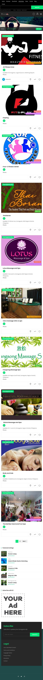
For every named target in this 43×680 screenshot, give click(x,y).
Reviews (8, 1)
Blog (35, 1)
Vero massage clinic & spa (12, 321)
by (8, 10)
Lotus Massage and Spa (11, 268)
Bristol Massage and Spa (12, 422)
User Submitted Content (10, 647)
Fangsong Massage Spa (12, 370)
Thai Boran (7, 216)
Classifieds (14, 1)
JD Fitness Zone (8, 67)
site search (2, 10)
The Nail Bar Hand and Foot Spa (14, 524)
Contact (5, 661)
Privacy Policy (7, 655)
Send (34, 634)
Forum (3, 4)
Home (3, 1)
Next (24, 541)
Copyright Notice (8, 653)
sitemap (19, 10)
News (26, 1)
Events (31, 1)
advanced (24, 10)
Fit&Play (6, 118)
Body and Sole (8, 473)
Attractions (21, 1)
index (14, 10)
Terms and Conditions (9, 650)
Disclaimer (6, 658)
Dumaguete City (8, 36)
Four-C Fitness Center (11, 167)
